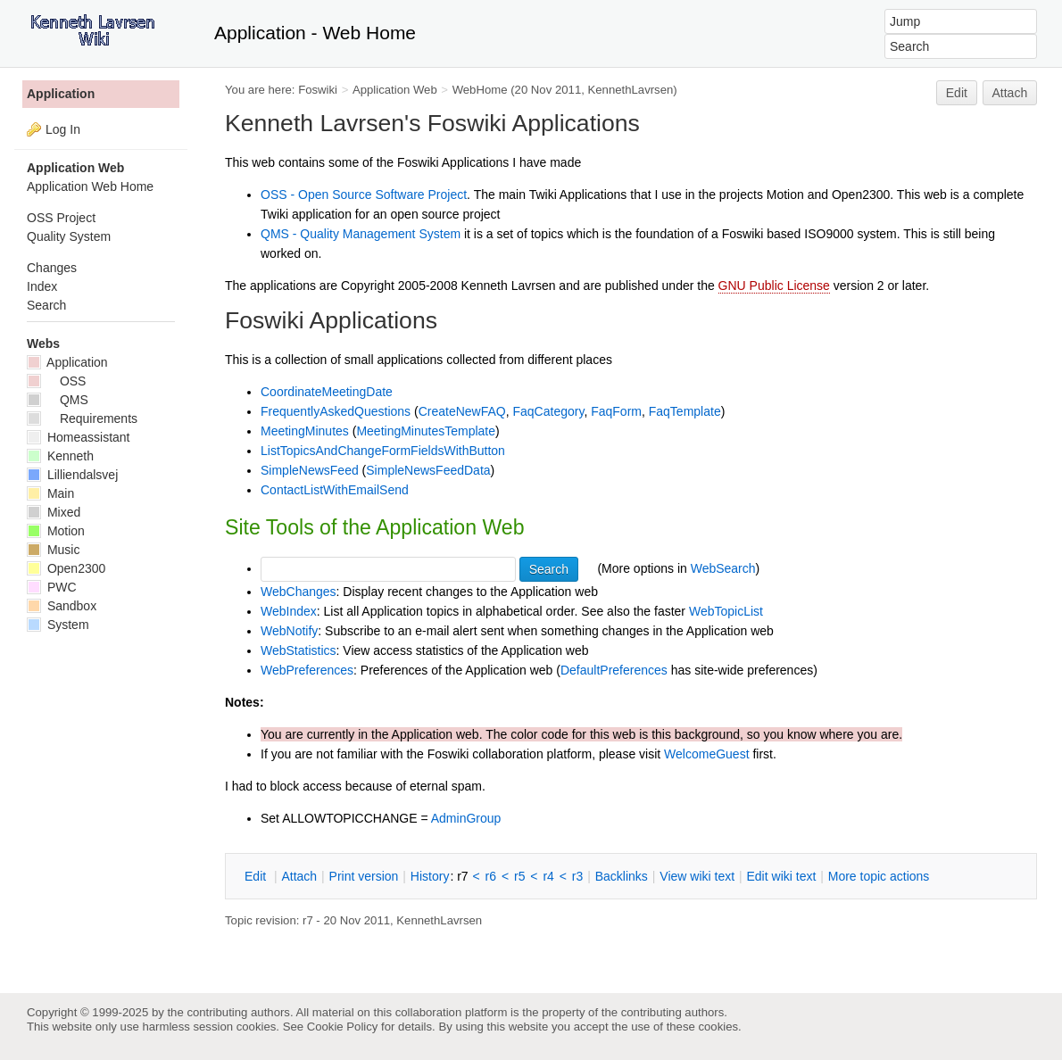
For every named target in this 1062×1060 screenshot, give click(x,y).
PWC (52, 587)
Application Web (395, 89)
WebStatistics (298, 650)
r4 (548, 876)
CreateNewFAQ (462, 411)
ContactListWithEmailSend (335, 490)
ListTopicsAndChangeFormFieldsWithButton (383, 450)
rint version (364, 876)
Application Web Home (90, 186)
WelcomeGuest (706, 754)
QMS (57, 400)
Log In (63, 129)
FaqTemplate (685, 411)
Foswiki (317, 89)
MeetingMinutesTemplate (425, 431)
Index (42, 286)
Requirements (82, 418)
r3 (577, 876)
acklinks (621, 876)
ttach (299, 876)
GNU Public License (774, 285)
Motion (56, 531)
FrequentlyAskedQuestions (336, 411)
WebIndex (289, 611)
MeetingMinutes (305, 431)
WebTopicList (726, 611)
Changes (52, 268)
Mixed (53, 512)
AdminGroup (466, 818)
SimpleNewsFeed (310, 470)
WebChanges (298, 591)
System (58, 624)
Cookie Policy (342, 1026)
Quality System (69, 236)
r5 (519, 876)
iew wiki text (697, 876)
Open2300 (66, 568)
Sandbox (61, 606)
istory (430, 876)
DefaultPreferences (614, 670)
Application (61, 94)
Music (53, 549)
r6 (490, 876)
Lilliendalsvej (72, 475)
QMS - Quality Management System (360, 234)
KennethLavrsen (631, 89)
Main (50, 493)
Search (46, 305)
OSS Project (61, 218)
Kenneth (60, 456)
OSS (56, 381)
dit (257, 876)
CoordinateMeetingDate (327, 392)
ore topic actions (879, 876)
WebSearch (723, 568)
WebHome (480, 89)
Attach (1010, 93)
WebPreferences (307, 670)
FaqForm (616, 411)
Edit (956, 93)
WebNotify (289, 631)
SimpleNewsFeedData (428, 470)
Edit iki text (782, 876)
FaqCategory (548, 411)
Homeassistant (78, 437)
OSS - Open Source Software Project (364, 194)
